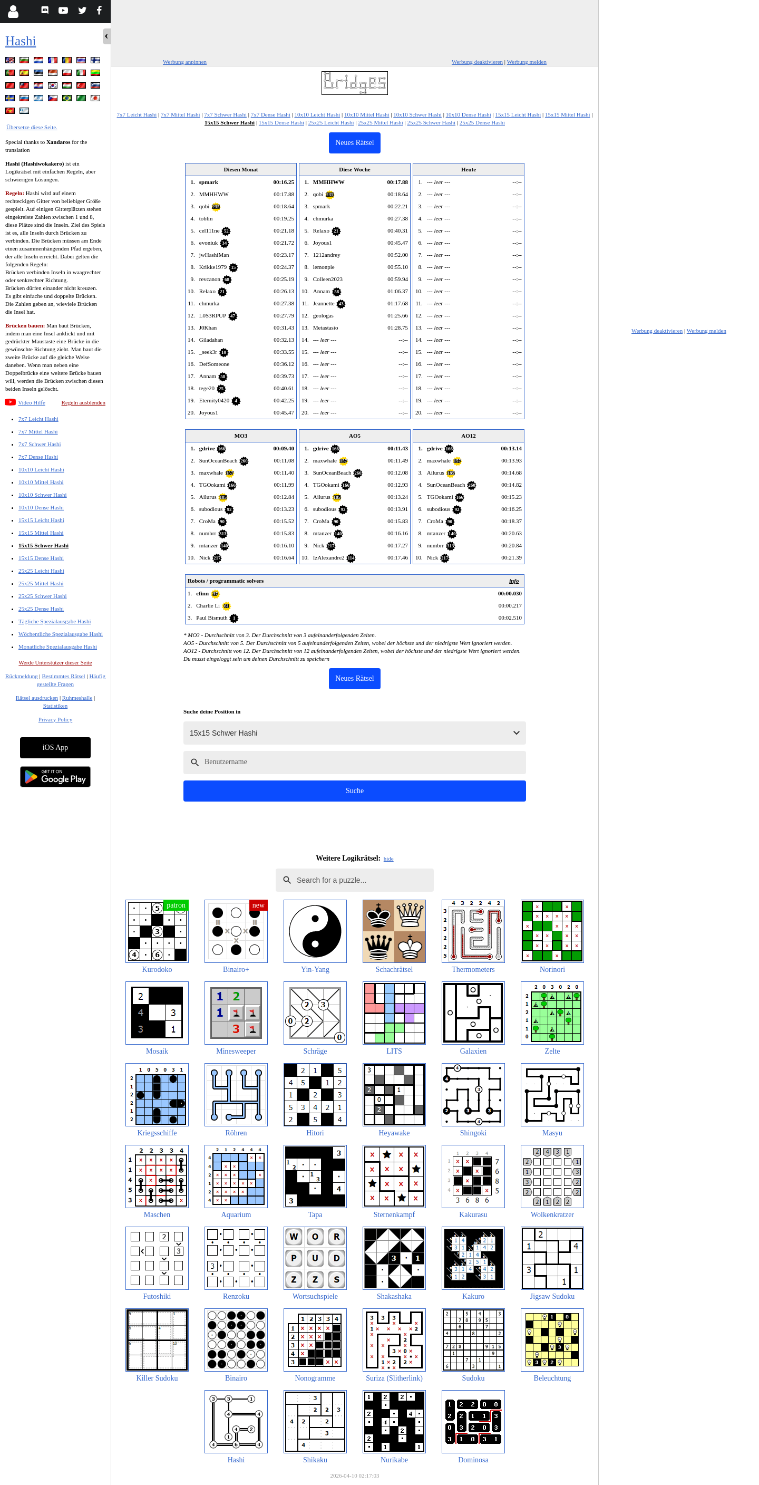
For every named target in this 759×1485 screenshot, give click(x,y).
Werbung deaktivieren (477, 62)
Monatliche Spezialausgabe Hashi (57, 646)
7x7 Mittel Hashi (38, 431)
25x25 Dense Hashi (41, 608)
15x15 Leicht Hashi (41, 520)
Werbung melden (527, 62)
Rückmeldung (21, 676)
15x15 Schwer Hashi (43, 545)
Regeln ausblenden (83, 402)
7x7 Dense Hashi (38, 457)
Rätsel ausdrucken (37, 698)
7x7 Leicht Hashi (38, 419)
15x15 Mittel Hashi (41, 532)
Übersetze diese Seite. (31, 127)
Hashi (20, 41)
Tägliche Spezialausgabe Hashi (54, 621)
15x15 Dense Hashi (41, 558)
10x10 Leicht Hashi (41, 469)
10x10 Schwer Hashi (42, 494)
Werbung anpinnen (185, 62)
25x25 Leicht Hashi (41, 570)
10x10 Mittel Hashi (41, 482)
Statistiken (55, 705)
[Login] (13, 11)
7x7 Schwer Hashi (39, 444)
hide (389, 858)
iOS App (56, 747)
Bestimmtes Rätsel (63, 676)
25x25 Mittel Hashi (41, 583)
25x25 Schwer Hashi (42, 596)
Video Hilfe (31, 402)
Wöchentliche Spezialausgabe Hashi (60, 634)
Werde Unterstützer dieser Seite (55, 662)
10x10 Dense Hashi (41, 507)
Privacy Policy (55, 719)
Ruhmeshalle (77, 698)
